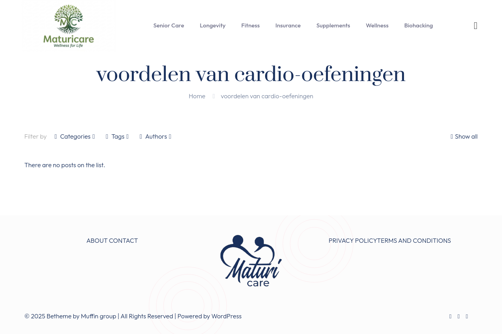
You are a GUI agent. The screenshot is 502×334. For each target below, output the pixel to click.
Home (197, 96)
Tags (117, 136)
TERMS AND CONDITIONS (414, 240)
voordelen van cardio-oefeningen (267, 96)
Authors (155, 136)
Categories (75, 136)
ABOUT (96, 240)
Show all (463, 136)
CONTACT (123, 240)
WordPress (226, 316)
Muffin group (98, 316)
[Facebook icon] (450, 316)
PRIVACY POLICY (353, 240)
